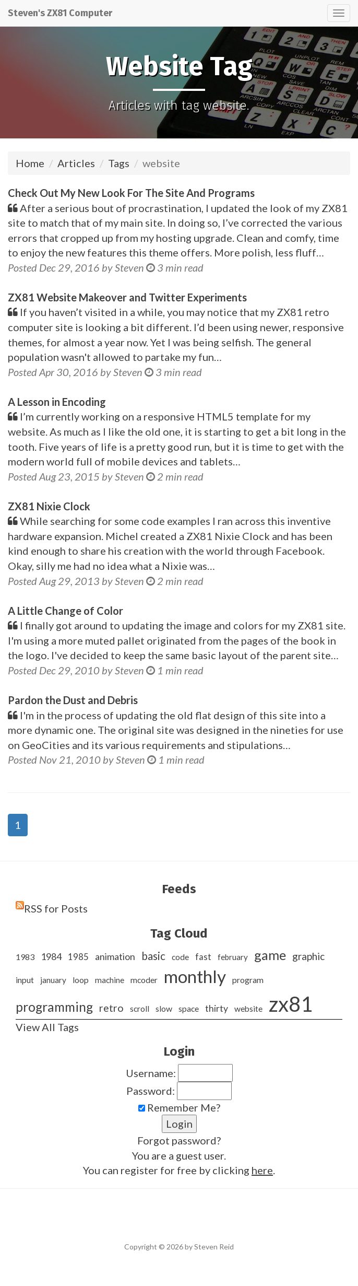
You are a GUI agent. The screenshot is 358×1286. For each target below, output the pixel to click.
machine (109, 980)
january (53, 980)
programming (54, 1006)
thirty (216, 1008)
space (188, 1008)
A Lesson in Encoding (57, 401)
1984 (51, 956)
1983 (25, 957)
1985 (78, 956)
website (248, 1008)
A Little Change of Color (65, 610)
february (233, 957)
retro (111, 1008)
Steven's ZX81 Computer (60, 13)
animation (115, 956)
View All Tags (47, 1027)
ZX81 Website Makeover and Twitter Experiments (127, 297)
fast (203, 957)
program (248, 980)
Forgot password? (179, 1140)
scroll (139, 1008)
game (270, 955)
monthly (195, 976)
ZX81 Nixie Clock (49, 506)
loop (81, 980)
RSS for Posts (56, 908)
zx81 (291, 1003)
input (25, 980)
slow (164, 1008)
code (180, 957)
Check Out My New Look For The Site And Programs (131, 192)
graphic (308, 956)
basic (153, 956)
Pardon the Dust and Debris (73, 700)
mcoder (144, 980)
